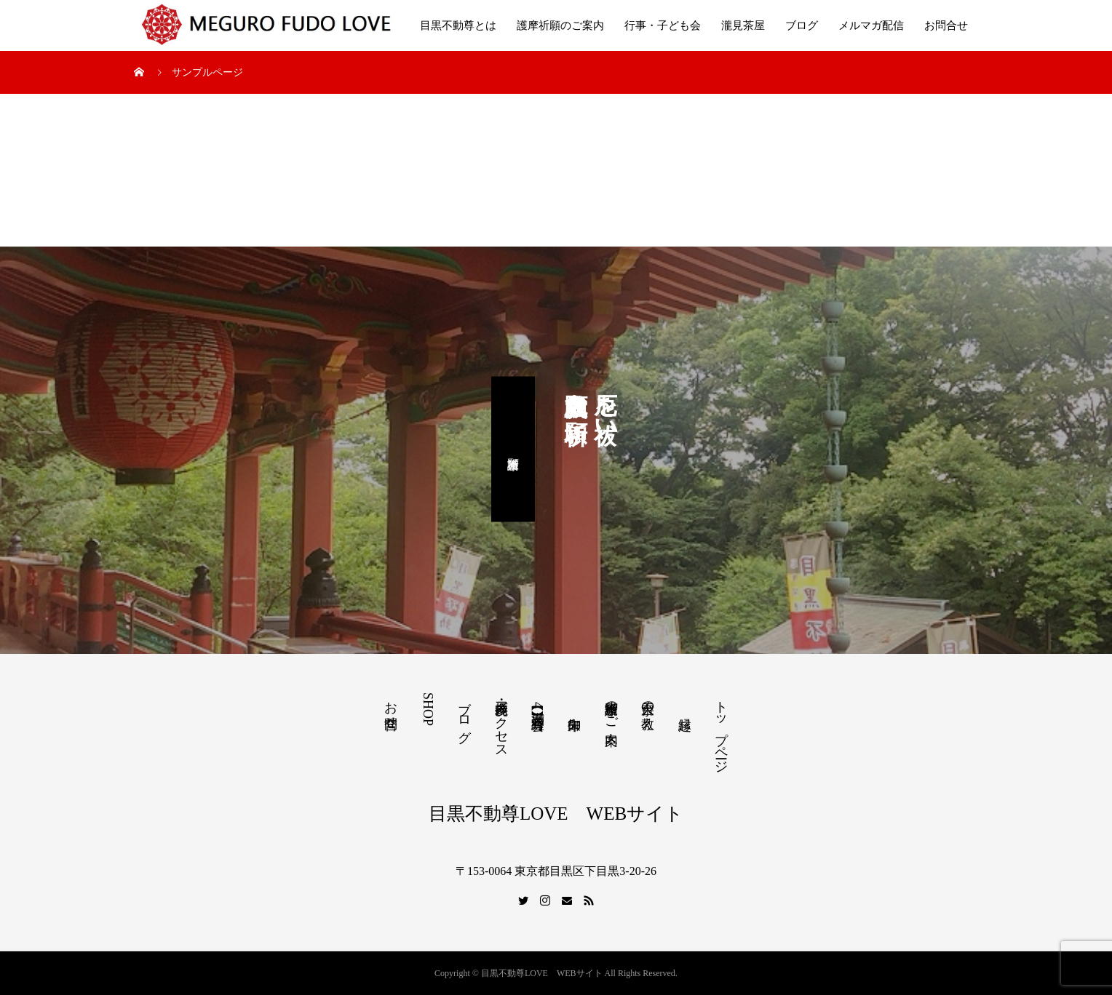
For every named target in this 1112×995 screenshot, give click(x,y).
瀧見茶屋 (743, 25)
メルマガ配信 (871, 25)
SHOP (428, 709)
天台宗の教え (647, 707)
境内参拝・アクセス (501, 722)
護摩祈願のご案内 (560, 25)
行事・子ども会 (662, 25)
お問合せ (946, 25)
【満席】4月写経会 (538, 705)
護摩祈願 (513, 449)
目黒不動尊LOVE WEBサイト (556, 813)
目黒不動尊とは (458, 25)
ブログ (801, 25)
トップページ (721, 729)
